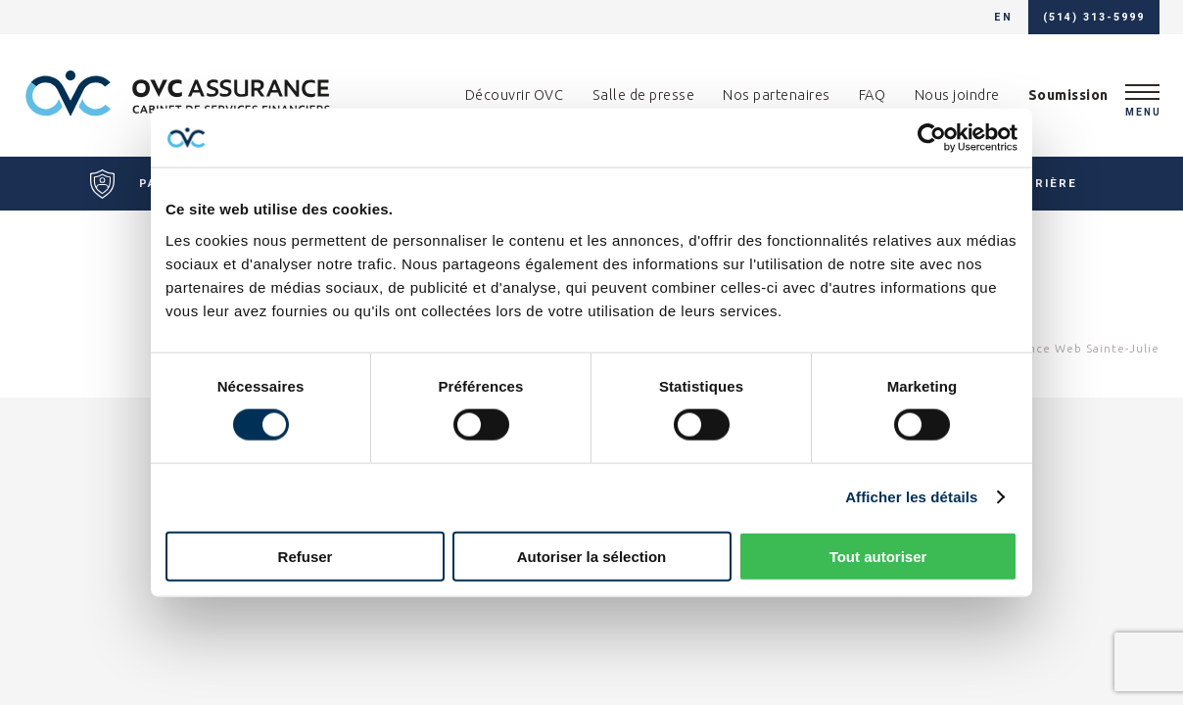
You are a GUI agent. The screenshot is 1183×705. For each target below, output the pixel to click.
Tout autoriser (878, 555)
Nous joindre (957, 95)
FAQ (872, 95)
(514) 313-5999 (1094, 17)
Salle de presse (643, 95)
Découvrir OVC (514, 95)
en (1003, 17)
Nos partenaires (776, 95)
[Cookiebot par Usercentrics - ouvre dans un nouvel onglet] (931, 138)
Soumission (1068, 95)
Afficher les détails (911, 497)
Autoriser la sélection (592, 555)
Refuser (305, 555)
